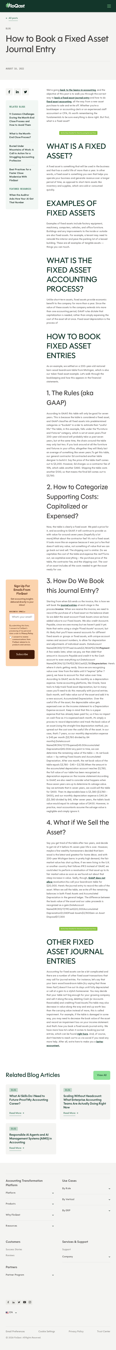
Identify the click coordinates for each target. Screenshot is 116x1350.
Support (66, 1249)
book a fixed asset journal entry (71, 98)
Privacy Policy (27, 634)
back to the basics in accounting (78, 90)
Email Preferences (15, 1331)
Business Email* (17, 611)
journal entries (69, 605)
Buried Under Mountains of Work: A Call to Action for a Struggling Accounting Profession (21, 153)
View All (101, 1075)
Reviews (10, 1255)
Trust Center (103, 1331)
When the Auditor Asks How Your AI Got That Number (21, 199)
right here (82, 1034)
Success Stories (14, 1249)
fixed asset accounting (59, 102)
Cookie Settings (46, 1331)
